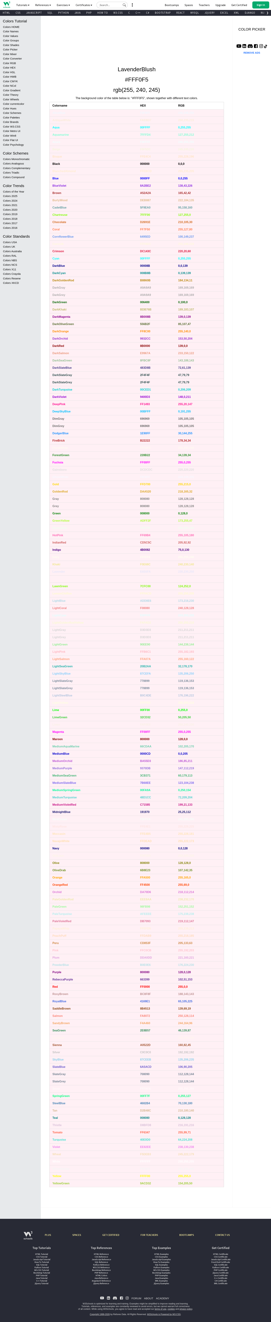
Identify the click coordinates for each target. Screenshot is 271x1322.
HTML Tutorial (41, 1254)
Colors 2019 (10, 214)
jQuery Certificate (221, 1272)
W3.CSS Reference (101, 1267)
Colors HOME (11, 26)
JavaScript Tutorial (41, 1259)
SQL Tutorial (41, 1264)
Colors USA (10, 242)
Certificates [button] (84, 5)
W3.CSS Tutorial (41, 1270)
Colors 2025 (10, 196)
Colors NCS (10, 264)
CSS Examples (161, 1256)
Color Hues (9, 108)
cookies (171, 1309)
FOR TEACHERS (149, 1235)
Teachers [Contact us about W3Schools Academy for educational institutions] (204, 5)
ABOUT (148, 1298)
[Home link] (6, 4)
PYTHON (63, 12)
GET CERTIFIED (110, 1235)
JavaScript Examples (161, 1259)
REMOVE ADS (251, 52)
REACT (180, 12)
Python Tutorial (41, 1267)
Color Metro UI (11, 131)
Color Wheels (11, 99)
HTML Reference (101, 1254)
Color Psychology (13, 144)
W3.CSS (118, 12)
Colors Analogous (13, 163)
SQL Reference (101, 1262)
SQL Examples (161, 1264)
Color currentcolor (13, 103)
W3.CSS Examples (161, 1270)
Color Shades (11, 45)
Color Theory (10, 94)
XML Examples (161, 1280)
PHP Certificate (220, 1270)
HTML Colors (101, 1275)
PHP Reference (101, 1272)
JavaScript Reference (101, 1259)
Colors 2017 (10, 223)
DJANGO (250, 12)
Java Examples (161, 1278)
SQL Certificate (220, 1264)
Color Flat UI (10, 140)
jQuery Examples (161, 1283)
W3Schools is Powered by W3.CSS (164, 1314)
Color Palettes (11, 117)
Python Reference (101, 1264)
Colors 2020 (10, 209)
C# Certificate (221, 1280)
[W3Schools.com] (28, 1237)
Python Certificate (220, 1267)
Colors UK (9, 246)
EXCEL (224, 12)
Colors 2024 (10, 200)
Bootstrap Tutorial (41, 1272)
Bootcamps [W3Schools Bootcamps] (172, 5)
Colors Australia (12, 251)
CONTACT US (222, 1235)
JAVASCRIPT (34, 12)
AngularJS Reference (101, 1280)
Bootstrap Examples (161, 1272)
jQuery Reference (101, 1283)
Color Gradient (11, 90)
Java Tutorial (41, 1278)
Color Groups (11, 40)
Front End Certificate (220, 1262)
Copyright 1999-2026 (100, 1314)
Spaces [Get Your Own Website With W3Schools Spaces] (189, 5)
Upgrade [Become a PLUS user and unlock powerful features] (220, 5)
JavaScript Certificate (220, 1259)
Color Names (11, 31)
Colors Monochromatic (16, 159)
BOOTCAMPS (186, 1235)
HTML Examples (161, 1254)
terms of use (160, 1309)
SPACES (76, 1235)
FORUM (136, 1298)
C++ (138, 12)
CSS (18, 12)
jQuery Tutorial (41, 1283)
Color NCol (9, 85)
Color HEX (9, 67)
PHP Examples (161, 1275)
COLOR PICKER (251, 29)
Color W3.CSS (11, 126)
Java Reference (101, 1278)
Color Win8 (9, 135)
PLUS (48, 1235)
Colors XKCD (11, 282)
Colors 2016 (10, 227)
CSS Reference (101, 1256)
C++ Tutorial (41, 1280)
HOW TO (102, 12)
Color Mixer (10, 54)
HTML (6, 12)
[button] (124, 5)
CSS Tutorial (41, 1256)
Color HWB (9, 76)
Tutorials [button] (22, 5)
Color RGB (9, 63)
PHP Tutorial (41, 1275)
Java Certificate (221, 1275)
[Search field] (112, 5)
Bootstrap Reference (101, 1270)
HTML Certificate (220, 1254)
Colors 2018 (10, 218)
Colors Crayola (12, 273)
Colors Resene (12, 278)
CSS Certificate (220, 1256)
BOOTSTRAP (163, 12)
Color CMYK (10, 81)
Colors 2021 (10, 205)
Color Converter (12, 58)
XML (236, 12)
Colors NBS (10, 260)
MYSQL (194, 12)
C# (147, 12)
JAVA (77, 12)
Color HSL (9, 72)
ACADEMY (162, 1298)
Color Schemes (12, 112)
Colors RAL (10, 255)
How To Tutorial (41, 1262)
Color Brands (11, 121)
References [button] (43, 5)
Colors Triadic (11, 172)
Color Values (10, 35)
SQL (50, 12)
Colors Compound (14, 177)
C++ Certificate (220, 1278)
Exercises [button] (63, 5)
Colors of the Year (13, 191)
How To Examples (161, 1262)
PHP (89, 12)
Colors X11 (9, 269)
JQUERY (210, 12)
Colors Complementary (16, 168)
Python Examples (161, 1267)
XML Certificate (220, 1283)
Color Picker (10, 49)
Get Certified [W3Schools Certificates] (239, 5)
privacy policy (185, 1309)
